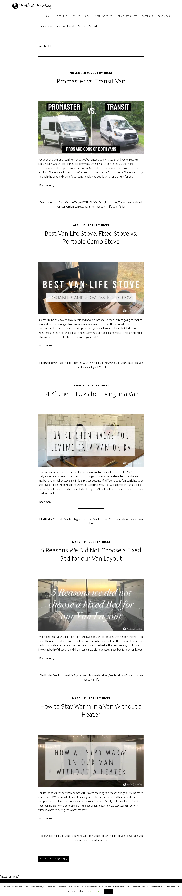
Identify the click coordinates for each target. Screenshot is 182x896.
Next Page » (61, 859)
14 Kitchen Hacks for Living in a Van (91, 394)
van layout (97, 206)
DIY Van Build (97, 202)
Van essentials (82, 206)
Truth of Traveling (35, 5)
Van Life (69, 202)
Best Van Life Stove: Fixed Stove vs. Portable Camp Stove (91, 238)
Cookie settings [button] (93, 891)
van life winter (99, 840)
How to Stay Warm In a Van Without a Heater (91, 711)
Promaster (111, 202)
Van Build (59, 202)
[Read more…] (46, 185)
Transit (122, 202)
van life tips (119, 206)
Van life (108, 206)
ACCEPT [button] (108, 891)
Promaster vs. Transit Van (91, 81)
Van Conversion (65, 206)
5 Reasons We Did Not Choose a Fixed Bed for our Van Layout (91, 554)
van (129, 202)
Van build (137, 202)
